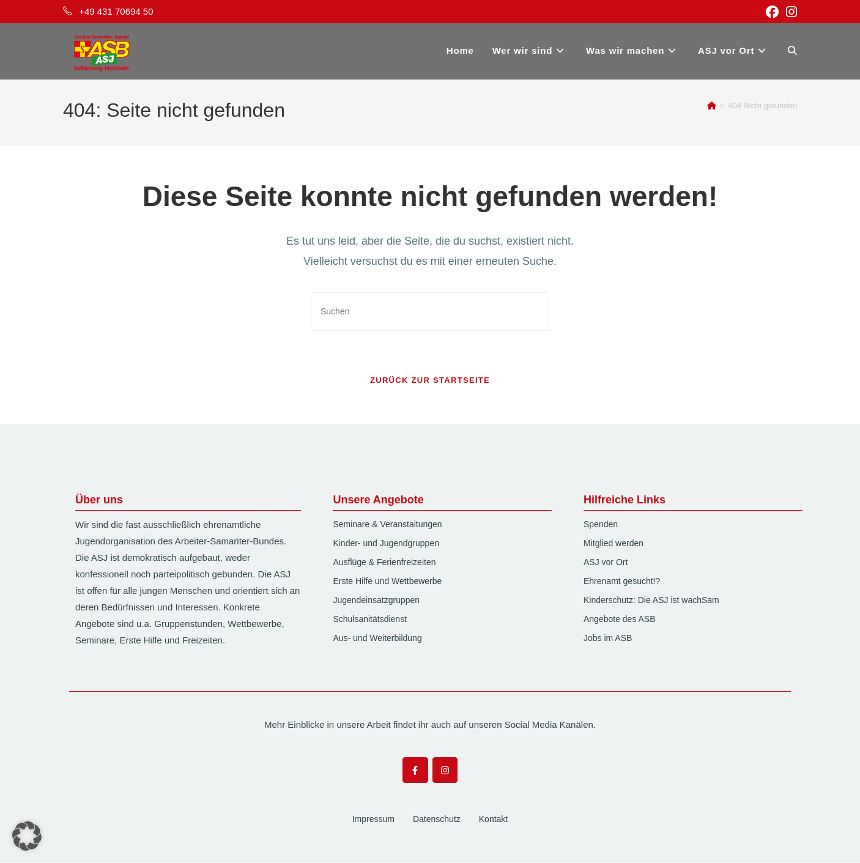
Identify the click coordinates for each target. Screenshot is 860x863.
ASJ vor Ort (606, 563)
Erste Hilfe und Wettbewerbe (387, 582)
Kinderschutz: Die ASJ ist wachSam (651, 601)
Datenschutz (437, 820)
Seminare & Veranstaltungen (387, 525)
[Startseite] (711, 105)
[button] (27, 836)
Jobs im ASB (608, 638)
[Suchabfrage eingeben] (430, 311)
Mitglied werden (613, 544)
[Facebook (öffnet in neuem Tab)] (772, 12)
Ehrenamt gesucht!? (622, 582)
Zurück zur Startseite (430, 380)
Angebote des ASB (620, 619)
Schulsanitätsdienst (370, 619)
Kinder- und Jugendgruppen (386, 544)
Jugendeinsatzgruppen (376, 601)
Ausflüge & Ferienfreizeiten (384, 563)
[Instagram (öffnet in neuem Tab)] (789, 12)
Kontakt (493, 820)
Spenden (601, 525)
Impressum (373, 820)
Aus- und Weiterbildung (377, 638)
